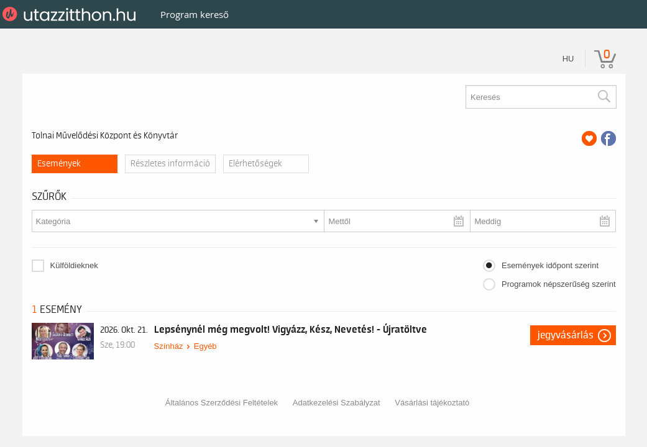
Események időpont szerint (550, 265)
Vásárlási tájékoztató (432, 402)
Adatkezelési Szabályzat (336, 402)
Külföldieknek (74, 265)
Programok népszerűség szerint (559, 284)
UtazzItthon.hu (71, 14)
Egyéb (205, 346)
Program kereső (194, 14)
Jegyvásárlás (566, 335)
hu (568, 58)
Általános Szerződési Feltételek (221, 402)
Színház (168, 346)
